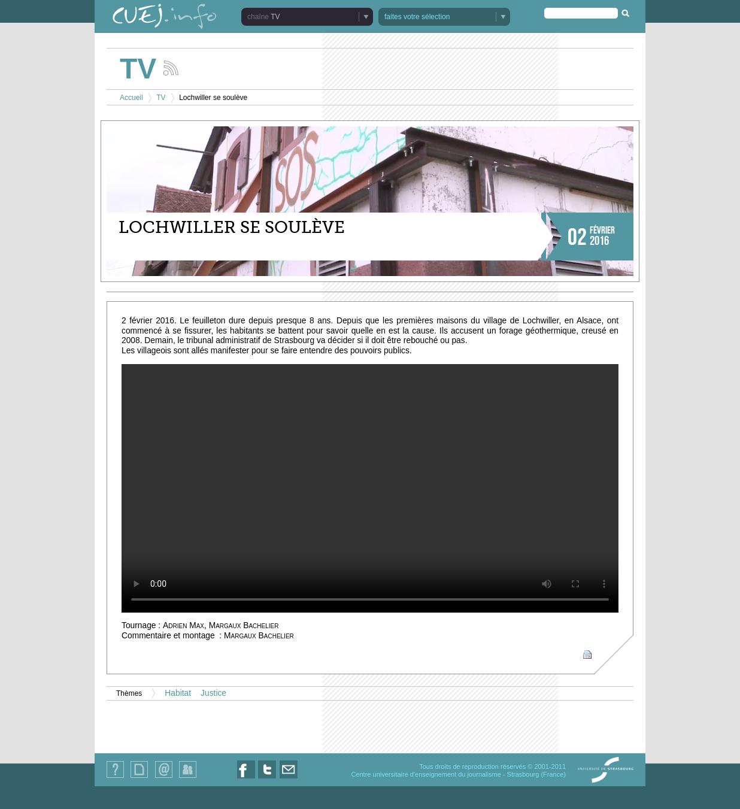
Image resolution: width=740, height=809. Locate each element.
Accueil (131, 97)
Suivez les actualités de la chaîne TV (170, 67)
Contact (163, 777)
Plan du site (139, 777)
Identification (187, 777)
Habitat (178, 693)
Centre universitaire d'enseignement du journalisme (426, 774)
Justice (213, 693)
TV (275, 17)
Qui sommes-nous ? (115, 777)
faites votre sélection (417, 17)
